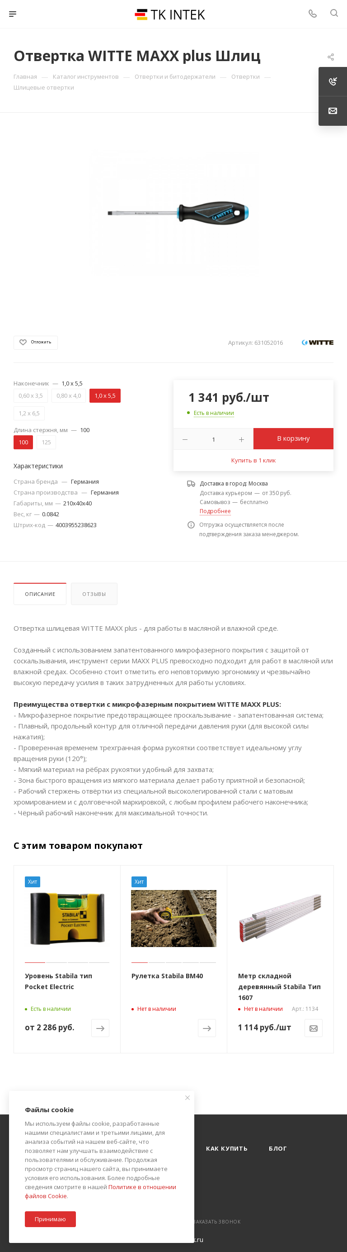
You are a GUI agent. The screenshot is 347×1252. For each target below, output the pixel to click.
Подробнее (215, 511)
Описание (40, 593)
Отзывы (94, 593)
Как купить (227, 1148)
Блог (278, 1148)
